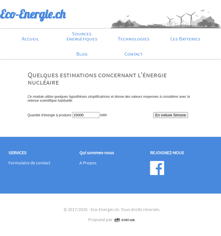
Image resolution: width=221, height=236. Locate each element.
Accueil (30, 38)
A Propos (88, 162)
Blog (82, 54)
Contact (133, 54)
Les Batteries (185, 38)
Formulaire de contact (29, 162)
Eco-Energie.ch (105, 209)
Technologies (133, 38)
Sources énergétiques (81, 36)
